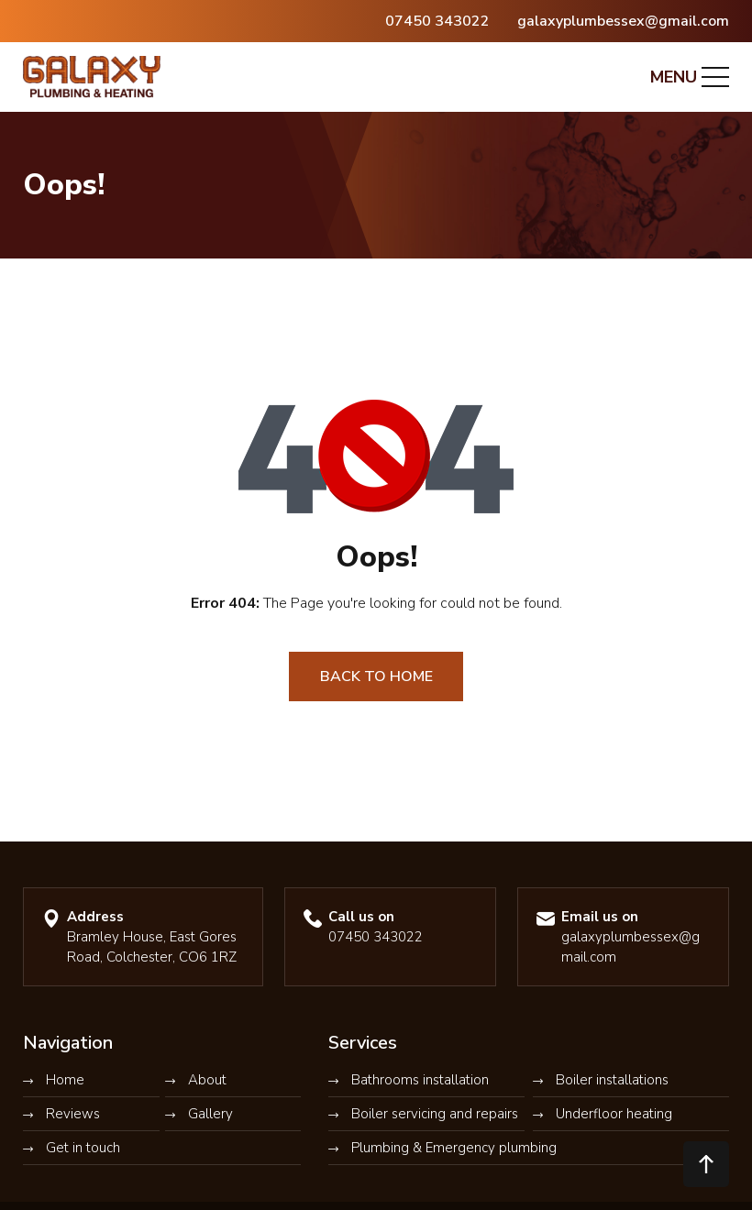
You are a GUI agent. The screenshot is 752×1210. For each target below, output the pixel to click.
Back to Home (376, 676)
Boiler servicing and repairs (434, 1114)
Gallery (210, 1114)
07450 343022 (437, 21)
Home (65, 1080)
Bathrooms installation (420, 1080)
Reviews (73, 1114)
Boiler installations (612, 1080)
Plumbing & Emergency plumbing (454, 1147)
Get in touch (83, 1147)
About (207, 1080)
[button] (706, 1164)
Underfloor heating (614, 1114)
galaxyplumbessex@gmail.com (623, 21)
